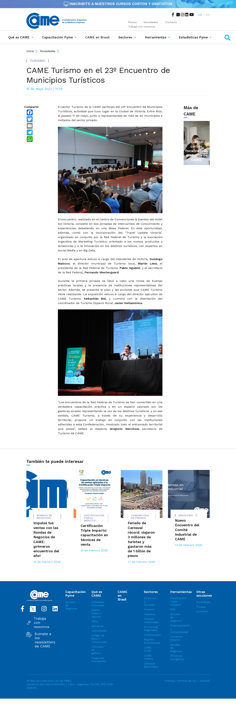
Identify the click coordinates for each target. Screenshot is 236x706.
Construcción (150, 634)
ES (200, 14)
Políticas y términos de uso (180, 680)
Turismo (149, 609)
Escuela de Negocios (71, 605)
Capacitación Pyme (57, 37)
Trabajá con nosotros (141, 26)
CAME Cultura (148, 657)
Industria (149, 614)
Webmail (205, 680)
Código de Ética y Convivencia (98, 638)
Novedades (151, 22)
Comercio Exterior (176, 638)
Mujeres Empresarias (150, 641)
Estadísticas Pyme (193, 37)
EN (208, 14)
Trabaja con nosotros (41, 623)
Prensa (132, 22)
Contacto (171, 22)
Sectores (125, 37)
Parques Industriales (150, 620)
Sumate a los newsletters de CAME (45, 640)
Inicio (30, 51)
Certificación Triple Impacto (176, 601)
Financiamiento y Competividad (176, 628)
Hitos (94, 621)
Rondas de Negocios (176, 648)
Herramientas (155, 37)
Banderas (97, 626)
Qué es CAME (19, 37)
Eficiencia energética (176, 657)
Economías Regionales (150, 628)
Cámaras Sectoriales (150, 665)
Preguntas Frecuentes (98, 659)
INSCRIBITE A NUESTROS (118, 3)
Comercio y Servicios (150, 601)
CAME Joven (148, 649)
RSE (172, 609)
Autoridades (98, 630)
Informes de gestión (97, 650)
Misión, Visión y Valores (96, 613)
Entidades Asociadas (98, 604)
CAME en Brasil (98, 37)
